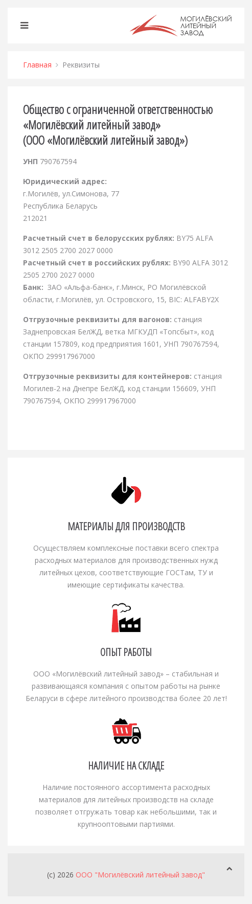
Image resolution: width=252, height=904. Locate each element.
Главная (37, 65)
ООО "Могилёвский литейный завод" (140, 874)
